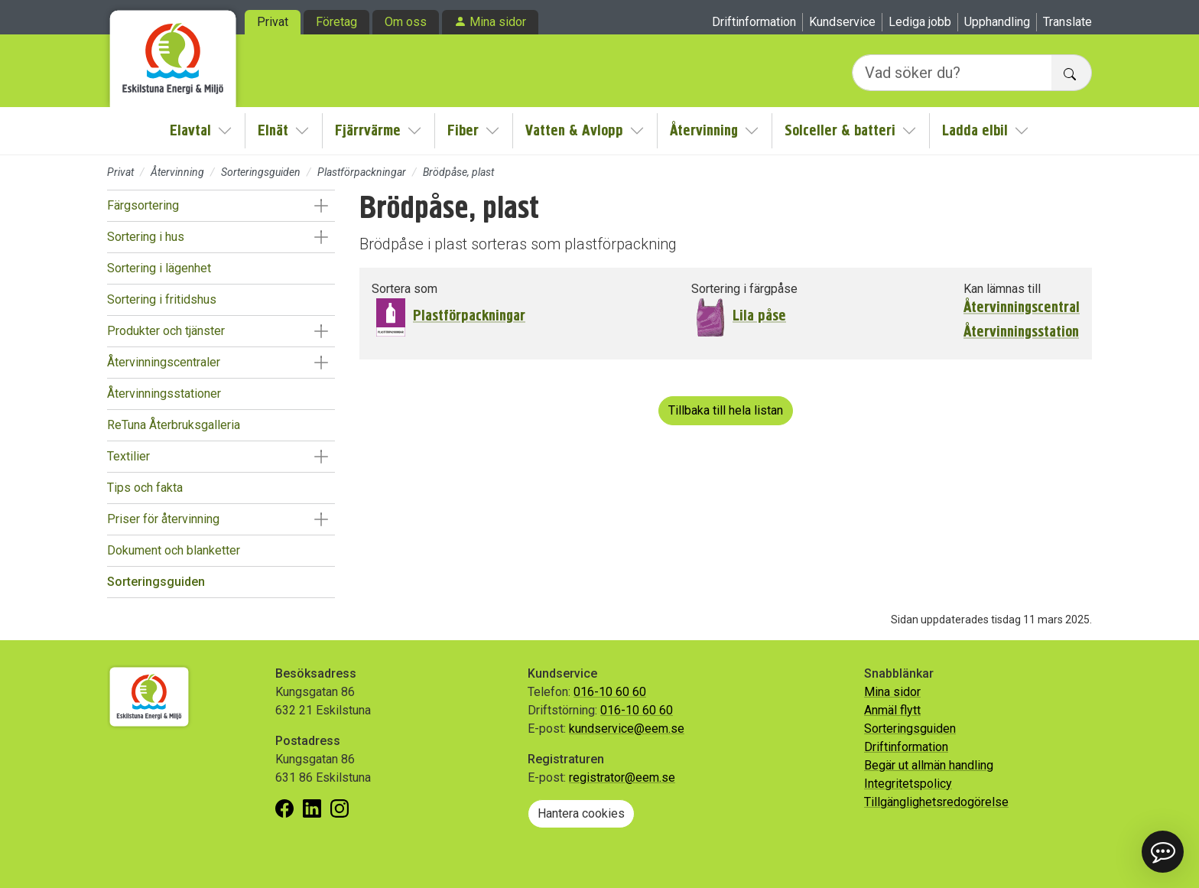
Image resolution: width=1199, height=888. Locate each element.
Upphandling (997, 22)
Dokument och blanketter (173, 550)
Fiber (463, 130)
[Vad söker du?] (952, 72)
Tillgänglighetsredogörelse (936, 802)
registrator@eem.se (622, 777)
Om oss (406, 22)
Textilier (128, 456)
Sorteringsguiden (261, 172)
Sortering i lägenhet (159, 268)
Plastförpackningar (361, 172)
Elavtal (190, 130)
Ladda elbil (975, 130)
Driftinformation (754, 22)
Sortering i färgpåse (744, 288)
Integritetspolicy (908, 783)
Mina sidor (498, 22)
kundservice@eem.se (626, 728)
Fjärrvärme (368, 130)
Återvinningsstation (1021, 332)
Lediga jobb (920, 22)
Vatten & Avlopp (574, 130)
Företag (336, 22)
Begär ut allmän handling (928, 765)
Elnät (273, 130)
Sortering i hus (145, 236)
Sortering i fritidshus (161, 299)
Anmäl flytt (892, 710)
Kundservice (842, 22)
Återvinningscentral (1021, 307)
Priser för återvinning (163, 519)
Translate (1067, 22)
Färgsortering (143, 205)
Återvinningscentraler (163, 362)
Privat (272, 22)
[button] (321, 205)
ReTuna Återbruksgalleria (173, 425)
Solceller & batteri (840, 130)
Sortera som (404, 288)
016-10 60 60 (610, 692)
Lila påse (759, 315)
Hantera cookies (581, 813)
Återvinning (704, 130)
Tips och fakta (145, 487)
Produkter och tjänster (166, 331)
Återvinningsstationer (164, 393)
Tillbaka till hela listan (725, 410)
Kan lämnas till (1002, 288)
